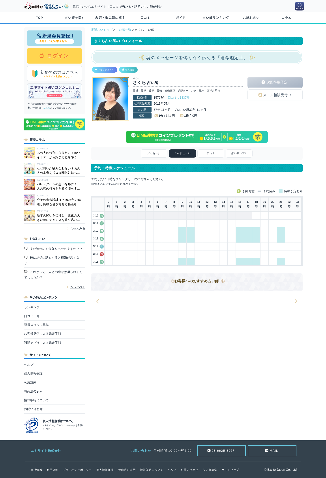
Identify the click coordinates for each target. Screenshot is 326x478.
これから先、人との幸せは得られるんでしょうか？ (53, 274)
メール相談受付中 (277, 95)
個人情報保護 (33, 373)
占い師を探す (75, 17)
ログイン (57, 56)
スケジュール (182, 153)
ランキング (31, 307)
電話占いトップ (101, 30)
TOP (39, 17)
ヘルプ (28, 364)
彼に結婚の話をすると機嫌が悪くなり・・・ (52, 260)
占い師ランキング (216, 17)
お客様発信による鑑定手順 (42, 333)
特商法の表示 (33, 391)
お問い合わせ (33, 409)
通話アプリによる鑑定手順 (42, 342)
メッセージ (154, 153)
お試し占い (251, 17)
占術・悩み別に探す (110, 17)
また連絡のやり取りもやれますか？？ (55, 248)
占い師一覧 (123, 30)
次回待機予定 (277, 82)
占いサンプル (239, 153)
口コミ (145, 17)
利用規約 (30, 382)
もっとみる (77, 228)
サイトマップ (230, 469)
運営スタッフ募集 (36, 325)
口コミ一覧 (31, 316)
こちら (46, 107)
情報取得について (36, 400)
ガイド (181, 17)
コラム (287, 17)
